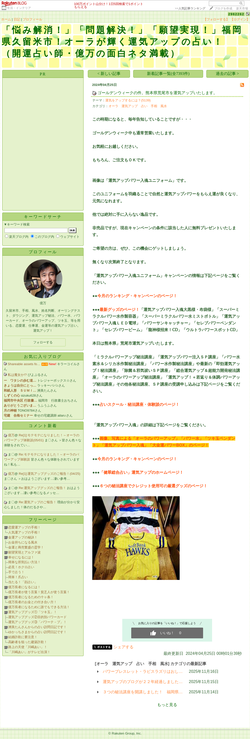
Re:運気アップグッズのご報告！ (43, 488)
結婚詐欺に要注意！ (22, 637)
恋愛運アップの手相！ (24, 527)
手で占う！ (16, 572)
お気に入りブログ (43, 356)
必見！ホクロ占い (21, 567)
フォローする (43, 342)
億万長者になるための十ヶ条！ (31, 597)
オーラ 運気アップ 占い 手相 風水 (138, 106)
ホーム (6, 19)
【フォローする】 (216, 19)
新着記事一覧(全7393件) (168, 73)
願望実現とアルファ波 (24, 552)
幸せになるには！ (21, 557)
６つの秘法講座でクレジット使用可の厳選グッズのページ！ (153, 486)
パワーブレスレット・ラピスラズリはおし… (143, 671)
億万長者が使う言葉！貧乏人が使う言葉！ (39, 592)
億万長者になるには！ (24, 587)
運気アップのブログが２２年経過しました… (143, 682)
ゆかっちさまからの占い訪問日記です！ (37, 632)
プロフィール (32, 19)
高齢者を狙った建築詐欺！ (27, 642)
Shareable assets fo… (24, 364)
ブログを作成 (223, 8)
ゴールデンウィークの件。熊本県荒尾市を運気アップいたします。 (157, 93)
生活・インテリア (19, 8)
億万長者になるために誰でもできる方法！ (39, 607)
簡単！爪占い (18, 577)
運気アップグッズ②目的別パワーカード (37, 617)
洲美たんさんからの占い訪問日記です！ (37, 627)
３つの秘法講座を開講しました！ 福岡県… (143, 692)
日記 (17, 19)
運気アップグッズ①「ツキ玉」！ (32, 612)
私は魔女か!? (17, 375)
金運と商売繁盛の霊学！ (26, 547)
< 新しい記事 (109, 73)
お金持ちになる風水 (22, 542)
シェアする (123, 647)
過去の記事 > (227, 73)
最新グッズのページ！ (119, 309)
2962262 (236, 14)
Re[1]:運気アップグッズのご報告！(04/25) (49, 474)
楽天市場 (242, 8)
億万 (11, 435)
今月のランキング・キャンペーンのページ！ (137, 296)
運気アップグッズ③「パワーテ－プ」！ (37, 622)
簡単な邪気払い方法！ (24, 562)
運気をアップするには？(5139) (128, 100)
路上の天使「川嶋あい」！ (27, 647)
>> (190, 8)
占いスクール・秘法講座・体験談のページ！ (139, 404)
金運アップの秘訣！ (22, 537)
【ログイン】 (240, 19)
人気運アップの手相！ (24, 532)
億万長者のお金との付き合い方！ (32, 602)
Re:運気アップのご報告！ (38, 502)
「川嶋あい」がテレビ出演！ (29, 652)
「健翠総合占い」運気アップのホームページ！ (141, 472)
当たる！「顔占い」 (22, 582)
